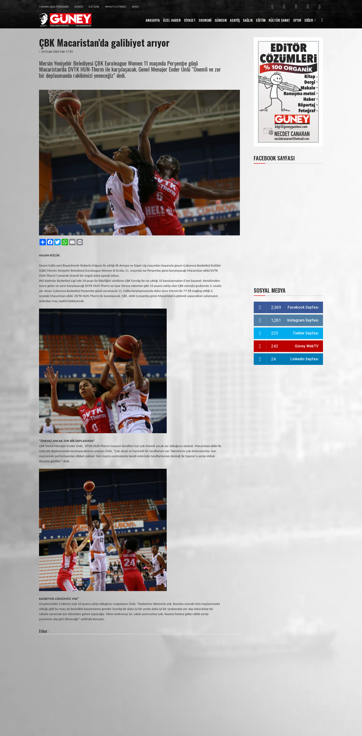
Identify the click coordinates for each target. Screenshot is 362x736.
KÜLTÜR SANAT (279, 20)
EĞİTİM (260, 20)
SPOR (297, 20)
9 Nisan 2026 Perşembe (54, 6)
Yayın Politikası (115, 6)
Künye (79, 6)
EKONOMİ (205, 20)
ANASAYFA (153, 20)
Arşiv (135, 6)
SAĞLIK (248, 20)
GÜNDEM (221, 20)
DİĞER (309, 20)
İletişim (94, 6)
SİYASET (190, 20)
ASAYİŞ (235, 20)
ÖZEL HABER (172, 20)
